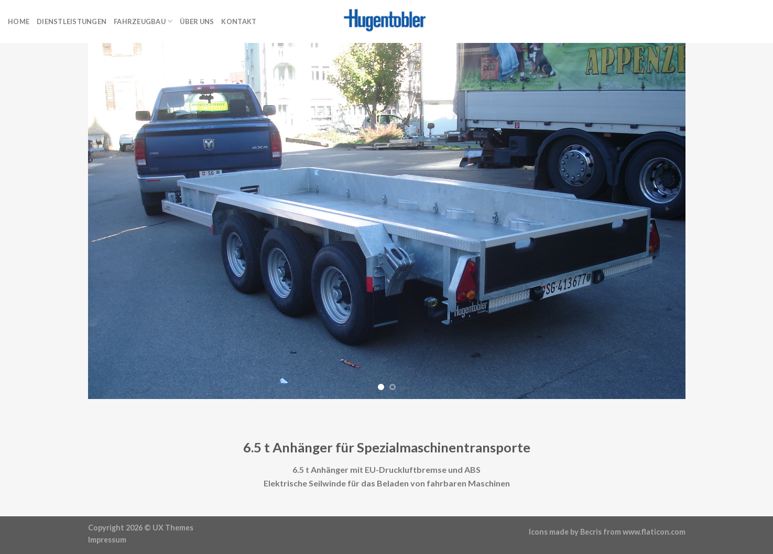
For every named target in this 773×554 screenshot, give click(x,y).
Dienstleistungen (71, 21)
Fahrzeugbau (143, 21)
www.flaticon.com (654, 531)
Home (18, 21)
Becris (591, 531)
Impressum (107, 539)
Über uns (197, 21)
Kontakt (238, 21)
